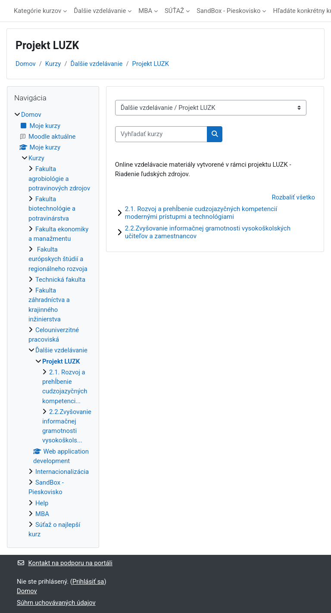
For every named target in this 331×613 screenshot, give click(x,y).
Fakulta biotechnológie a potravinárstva (51, 208)
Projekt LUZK (150, 64)
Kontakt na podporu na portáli (64, 563)
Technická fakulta (60, 279)
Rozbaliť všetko (293, 197)
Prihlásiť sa (88, 581)
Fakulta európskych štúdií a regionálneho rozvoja (57, 259)
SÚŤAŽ (174, 11)
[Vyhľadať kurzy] (161, 134)
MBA (145, 11)
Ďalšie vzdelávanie (100, 11)
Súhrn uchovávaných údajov (56, 603)
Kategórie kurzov (37, 11)
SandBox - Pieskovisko (228, 11)
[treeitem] (53, 324)
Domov (26, 64)
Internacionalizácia (62, 472)
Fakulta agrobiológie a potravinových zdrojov (59, 178)
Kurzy (53, 64)
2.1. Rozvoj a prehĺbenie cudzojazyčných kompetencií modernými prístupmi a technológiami (201, 213)
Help (41, 503)
